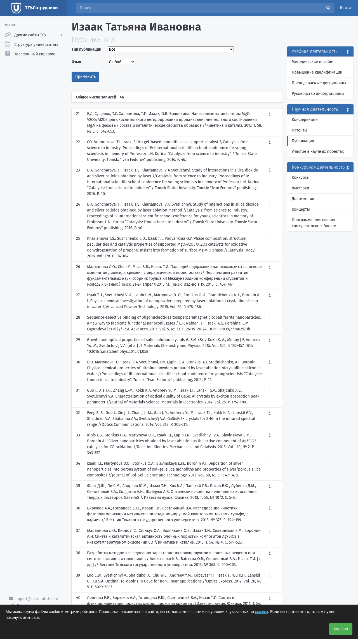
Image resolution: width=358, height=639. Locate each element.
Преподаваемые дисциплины (319, 83)
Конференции (305, 119)
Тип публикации (86, 49)
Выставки (300, 188)
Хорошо (340, 629)
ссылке (261, 611)
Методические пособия (313, 61)
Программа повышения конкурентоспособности (314, 223)
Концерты (301, 209)
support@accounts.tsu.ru (33, 598)
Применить (85, 76)
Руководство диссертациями (318, 93)
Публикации (303, 140)
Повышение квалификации (317, 72)
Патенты (299, 130)
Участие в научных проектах (318, 151)
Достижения (303, 198)
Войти (345, 7)
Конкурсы (301, 177)
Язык (76, 62)
